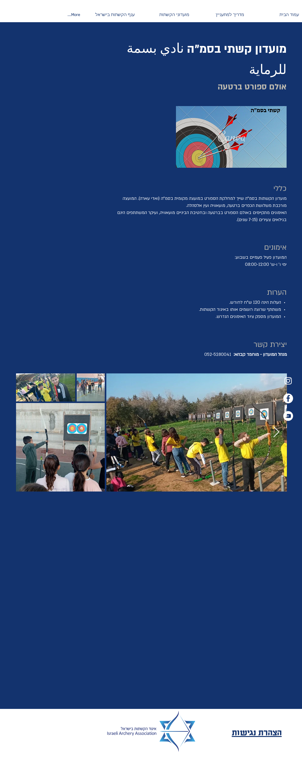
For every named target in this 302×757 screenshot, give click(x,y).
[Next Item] (276, 432)
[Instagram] (288, 381)
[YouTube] (288, 416)
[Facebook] (288, 398)
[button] (219, 15)
